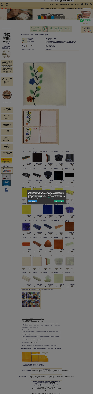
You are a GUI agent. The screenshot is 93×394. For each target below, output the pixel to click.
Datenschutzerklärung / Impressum (50, 198)
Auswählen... (32, 201)
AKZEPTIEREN (59, 201)
